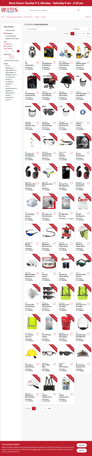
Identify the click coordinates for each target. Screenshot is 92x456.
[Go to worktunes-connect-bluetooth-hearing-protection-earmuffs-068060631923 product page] (32, 88)
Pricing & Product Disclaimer (14, 17)
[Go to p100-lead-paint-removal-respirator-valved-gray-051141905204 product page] (49, 208)
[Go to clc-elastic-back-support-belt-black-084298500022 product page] (66, 389)
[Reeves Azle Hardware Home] (9, 10)
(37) (10, 68)
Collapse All (11, 56)
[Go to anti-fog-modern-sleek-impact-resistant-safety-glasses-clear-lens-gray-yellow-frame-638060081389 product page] (49, 269)
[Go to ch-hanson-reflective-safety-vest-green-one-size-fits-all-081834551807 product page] (32, 329)
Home (3, 17)
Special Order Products (12, 38)
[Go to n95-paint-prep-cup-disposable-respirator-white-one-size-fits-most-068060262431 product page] (66, 208)
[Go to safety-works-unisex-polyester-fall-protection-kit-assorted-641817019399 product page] (66, 58)
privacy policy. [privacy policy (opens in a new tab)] (37, 449)
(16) (11, 70)
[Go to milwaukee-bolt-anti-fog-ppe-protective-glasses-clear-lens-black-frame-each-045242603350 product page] (49, 148)
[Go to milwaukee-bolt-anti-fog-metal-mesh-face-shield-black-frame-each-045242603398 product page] (32, 118)
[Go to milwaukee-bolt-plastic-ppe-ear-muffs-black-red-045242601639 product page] (32, 178)
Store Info (88, 17)
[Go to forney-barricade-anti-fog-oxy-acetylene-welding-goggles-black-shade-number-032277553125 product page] (83, 269)
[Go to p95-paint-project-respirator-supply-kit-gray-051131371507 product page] (49, 329)
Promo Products (10, 30)
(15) (11, 72)
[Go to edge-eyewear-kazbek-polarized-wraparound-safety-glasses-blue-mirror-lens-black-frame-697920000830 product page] (32, 239)
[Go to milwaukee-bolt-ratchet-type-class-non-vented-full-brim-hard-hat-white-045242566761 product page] (32, 269)
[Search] (78, 10)
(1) (9, 95)
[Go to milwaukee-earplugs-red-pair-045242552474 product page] (66, 329)
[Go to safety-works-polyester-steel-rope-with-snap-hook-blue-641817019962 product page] (83, 118)
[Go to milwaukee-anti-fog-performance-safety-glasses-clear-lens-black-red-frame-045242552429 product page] (49, 359)
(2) (7, 86)
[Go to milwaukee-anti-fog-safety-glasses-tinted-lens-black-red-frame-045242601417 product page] (49, 299)
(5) (10, 77)
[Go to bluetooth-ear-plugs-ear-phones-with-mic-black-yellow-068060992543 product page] (32, 148)
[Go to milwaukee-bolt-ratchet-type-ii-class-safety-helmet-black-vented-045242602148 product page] (66, 88)
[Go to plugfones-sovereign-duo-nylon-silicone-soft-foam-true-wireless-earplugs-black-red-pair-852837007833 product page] (49, 88)
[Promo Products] (4, 30)
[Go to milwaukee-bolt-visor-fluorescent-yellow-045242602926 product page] (49, 178)
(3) (9, 84)
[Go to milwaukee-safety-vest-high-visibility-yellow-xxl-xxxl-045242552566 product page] (83, 299)
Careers (43, 17)
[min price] (6, 51)
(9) (11, 75)
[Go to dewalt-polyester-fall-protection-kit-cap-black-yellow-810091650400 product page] (83, 58)
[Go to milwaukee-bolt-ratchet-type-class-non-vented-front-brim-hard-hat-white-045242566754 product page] (32, 389)
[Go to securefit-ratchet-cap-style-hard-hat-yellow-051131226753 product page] (32, 359)
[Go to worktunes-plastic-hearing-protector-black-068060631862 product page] (49, 58)
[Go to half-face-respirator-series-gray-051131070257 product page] (83, 359)
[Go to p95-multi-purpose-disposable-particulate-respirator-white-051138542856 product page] (32, 208)
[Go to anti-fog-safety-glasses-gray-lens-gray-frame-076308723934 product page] (66, 269)
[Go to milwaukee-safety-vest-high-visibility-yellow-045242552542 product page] (66, 299)
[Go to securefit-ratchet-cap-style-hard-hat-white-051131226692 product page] (83, 329)
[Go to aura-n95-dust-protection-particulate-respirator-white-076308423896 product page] (32, 299)
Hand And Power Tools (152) (13, 60)
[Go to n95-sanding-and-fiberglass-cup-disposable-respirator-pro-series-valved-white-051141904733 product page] (83, 208)
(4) (9, 79)
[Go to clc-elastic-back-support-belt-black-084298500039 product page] (49, 389)
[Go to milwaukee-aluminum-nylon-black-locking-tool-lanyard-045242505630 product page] (49, 239)
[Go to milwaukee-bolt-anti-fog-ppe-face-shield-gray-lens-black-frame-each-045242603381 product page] (83, 88)
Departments (28, 17)
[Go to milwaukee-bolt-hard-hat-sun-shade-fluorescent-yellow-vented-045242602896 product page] (83, 239)
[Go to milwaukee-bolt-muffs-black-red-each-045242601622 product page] (83, 178)
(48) (8, 66)
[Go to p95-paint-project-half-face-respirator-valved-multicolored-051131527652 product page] (83, 148)
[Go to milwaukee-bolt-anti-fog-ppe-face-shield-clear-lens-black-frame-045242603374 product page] (66, 118)
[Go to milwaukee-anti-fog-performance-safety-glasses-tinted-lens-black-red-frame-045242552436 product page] (66, 359)
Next (88, 33)
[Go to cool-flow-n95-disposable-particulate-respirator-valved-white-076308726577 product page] (66, 178)
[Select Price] (18, 51)
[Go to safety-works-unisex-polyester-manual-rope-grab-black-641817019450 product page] (66, 148)
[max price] (13, 51)
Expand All (11, 58)
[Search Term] (54, 10)
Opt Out (81, 450)
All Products (9, 33)
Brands (37, 17)
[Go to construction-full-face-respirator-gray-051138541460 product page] (32, 58)
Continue (82, 445)
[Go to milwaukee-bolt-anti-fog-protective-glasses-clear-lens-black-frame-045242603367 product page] (49, 118)
